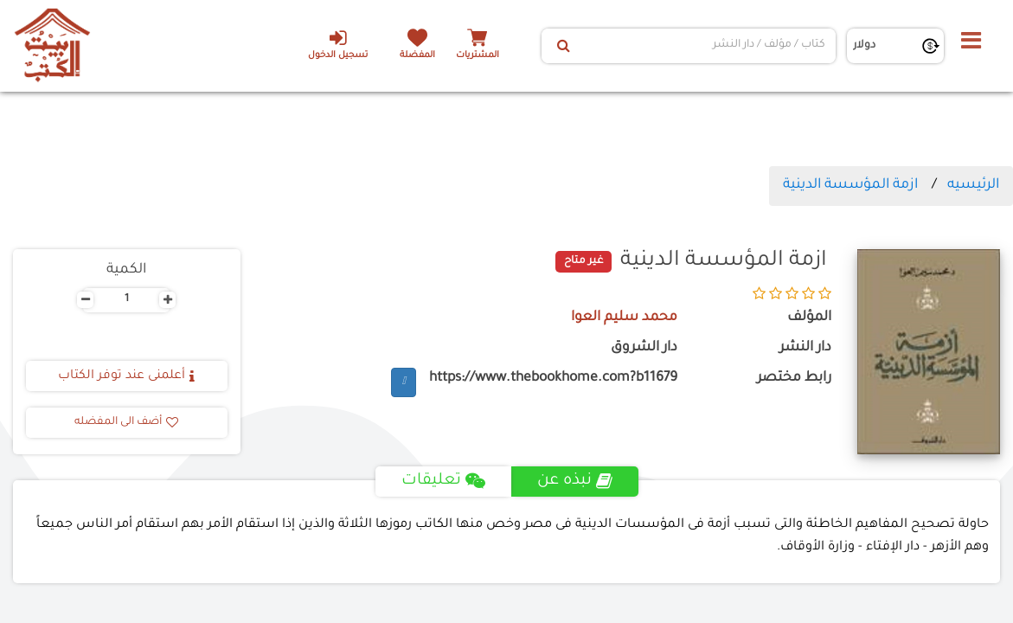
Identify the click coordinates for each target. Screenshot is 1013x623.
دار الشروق (644, 348)
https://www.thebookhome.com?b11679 (553, 378)
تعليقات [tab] (443, 481)
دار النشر (805, 348)
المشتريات (477, 56)
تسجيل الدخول (337, 44)
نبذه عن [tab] (574, 481)
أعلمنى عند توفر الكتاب (126, 376)
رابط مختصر (794, 378)
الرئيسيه (973, 185)
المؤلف (809, 318)
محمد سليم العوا (624, 318)
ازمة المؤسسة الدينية (850, 185)
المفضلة (417, 56)
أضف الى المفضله (126, 422)
